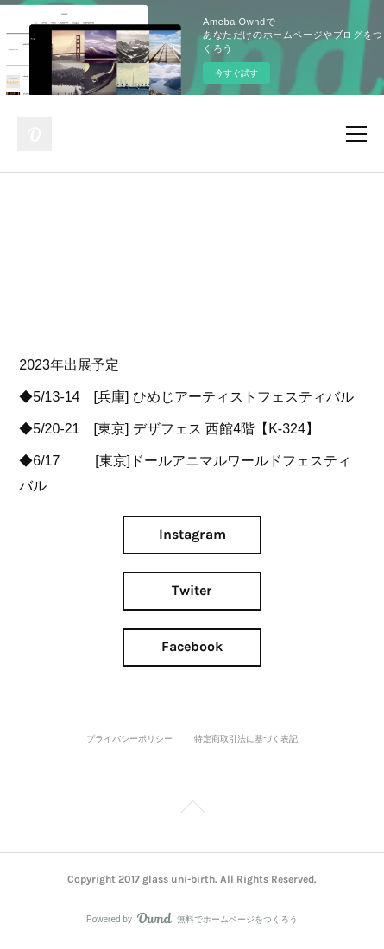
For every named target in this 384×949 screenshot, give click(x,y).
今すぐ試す (236, 73)
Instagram (192, 534)
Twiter (192, 590)
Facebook (192, 646)
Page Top (192, 809)
